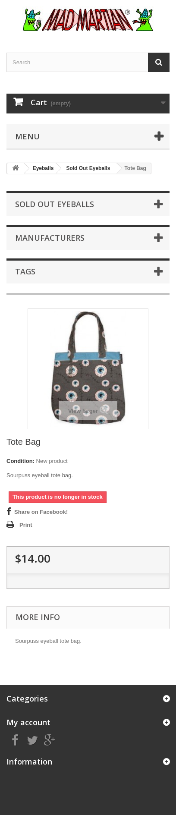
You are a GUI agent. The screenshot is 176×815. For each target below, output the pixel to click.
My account (28, 722)
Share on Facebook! (41, 512)
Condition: (20, 461)
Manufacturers (50, 238)
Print (25, 525)
